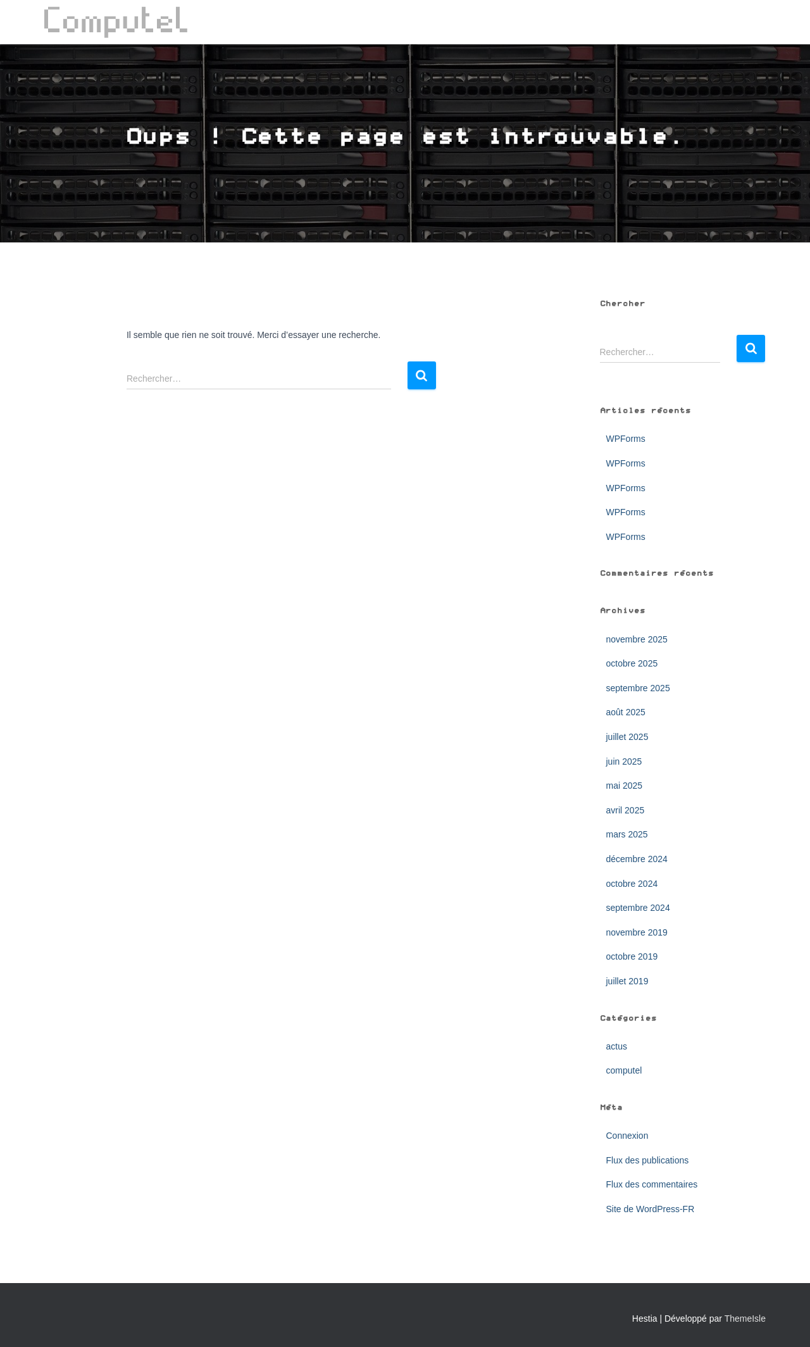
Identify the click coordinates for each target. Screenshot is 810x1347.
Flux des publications (647, 1160)
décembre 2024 (637, 859)
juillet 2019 (627, 981)
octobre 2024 (632, 884)
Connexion (627, 1136)
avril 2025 (625, 810)
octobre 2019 (632, 956)
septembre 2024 (638, 908)
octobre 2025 (632, 663)
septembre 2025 (638, 688)
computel (624, 1070)
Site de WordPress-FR (650, 1209)
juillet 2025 (627, 737)
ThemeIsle (745, 1318)
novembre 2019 (637, 932)
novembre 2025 (637, 639)
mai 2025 (624, 785)
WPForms (625, 439)
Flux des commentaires (652, 1184)
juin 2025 (624, 761)
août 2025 (625, 712)
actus (616, 1046)
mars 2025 (627, 834)
